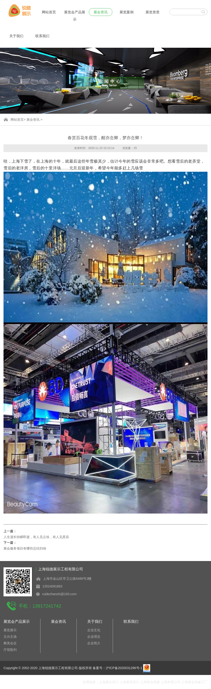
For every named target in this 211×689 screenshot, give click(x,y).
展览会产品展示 (74, 13)
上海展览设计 (129, 682)
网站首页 (49, 12)
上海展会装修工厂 (194, 682)
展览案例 (127, 12)
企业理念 (93, 636)
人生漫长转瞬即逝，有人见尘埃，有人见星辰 (36, 537)
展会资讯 (101, 12)
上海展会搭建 (150, 682)
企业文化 (93, 630)
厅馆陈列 (10, 650)
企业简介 (93, 643)
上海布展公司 (170, 682)
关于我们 (16, 36)
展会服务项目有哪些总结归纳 (25, 548)
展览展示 (10, 630)
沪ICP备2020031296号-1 (124, 668)
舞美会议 (10, 643)
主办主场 (10, 636)
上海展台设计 (109, 682)
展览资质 (153, 12)
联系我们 (42, 36)
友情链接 (89, 682)
